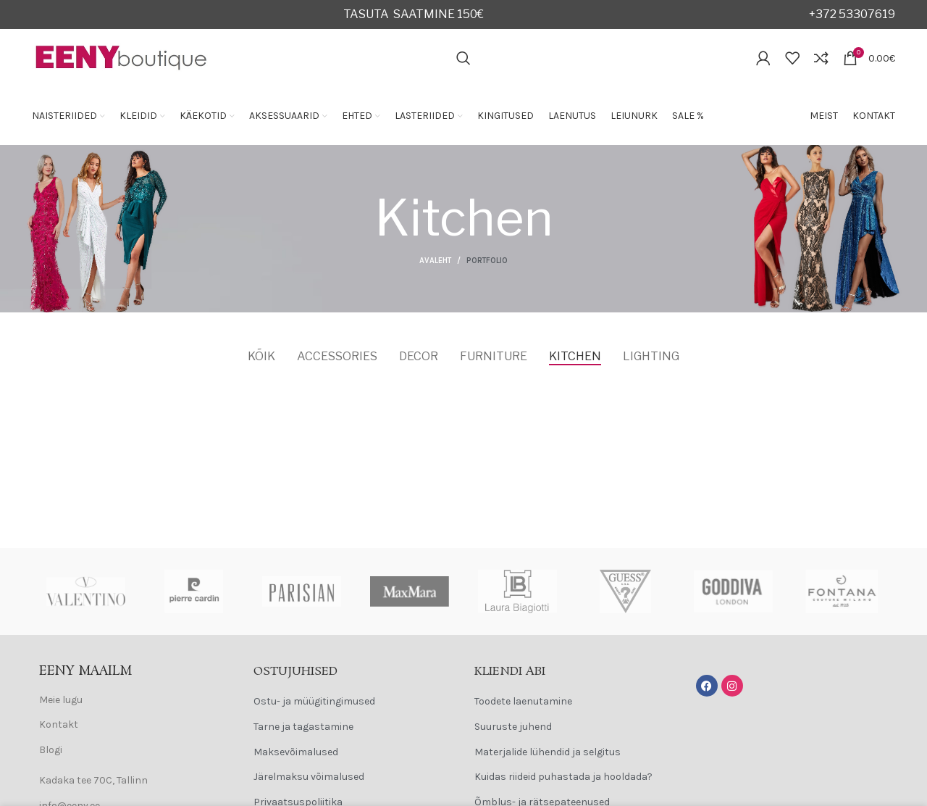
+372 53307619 (852, 14)
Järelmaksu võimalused (308, 776)
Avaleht (435, 260)
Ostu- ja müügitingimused (314, 701)
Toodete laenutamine (523, 701)
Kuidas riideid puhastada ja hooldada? (563, 776)
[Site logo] (122, 57)
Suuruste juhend (513, 726)
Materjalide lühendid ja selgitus (547, 752)
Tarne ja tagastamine (303, 726)
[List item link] (132, 700)
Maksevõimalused (295, 752)
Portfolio (487, 260)
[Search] (463, 57)
